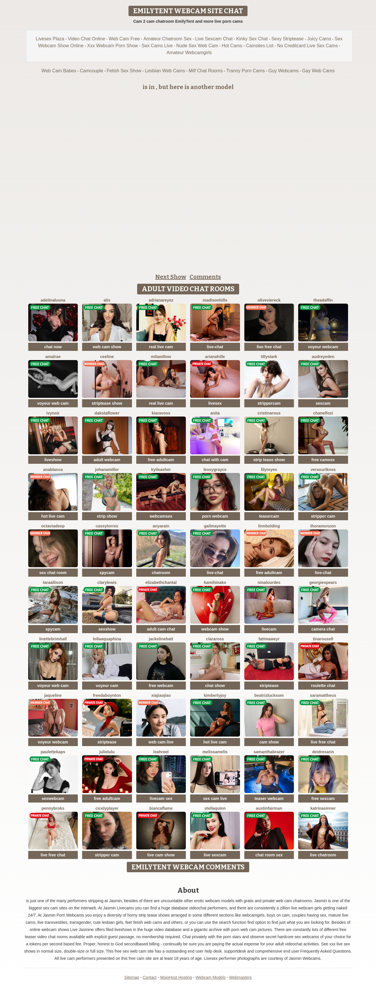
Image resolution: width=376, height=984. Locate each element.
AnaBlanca (53, 469)
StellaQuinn (215, 808)
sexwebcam (52, 798)
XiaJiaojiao (161, 695)
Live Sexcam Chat (214, 38)
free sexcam (323, 798)
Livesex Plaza (50, 38)
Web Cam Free (124, 38)
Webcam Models (211, 977)
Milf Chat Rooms (206, 70)
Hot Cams (232, 45)
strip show (107, 516)
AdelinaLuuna (53, 300)
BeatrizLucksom (269, 695)
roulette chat (323, 685)
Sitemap (131, 977)
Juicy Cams (319, 38)
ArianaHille (215, 356)
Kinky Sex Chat (252, 38)
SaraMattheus (323, 695)
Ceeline (107, 356)
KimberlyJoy (215, 695)
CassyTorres (107, 526)
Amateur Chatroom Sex (167, 38)
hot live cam (53, 516)
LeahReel (161, 752)
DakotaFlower (107, 413)
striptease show (107, 403)
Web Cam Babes (58, 70)
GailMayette (215, 526)
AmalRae (53, 356)
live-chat (215, 347)
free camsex (323, 459)
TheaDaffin (323, 300)
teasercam (269, 516)
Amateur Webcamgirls (189, 52)
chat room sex (269, 855)
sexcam (323, 403)
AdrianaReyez (161, 300)
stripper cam (323, 516)
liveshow (52, 459)
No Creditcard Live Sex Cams (307, 45)
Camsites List (259, 45)
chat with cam (215, 459)
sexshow (107, 629)
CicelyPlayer (106, 808)
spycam (106, 572)
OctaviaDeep (53, 526)
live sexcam (215, 855)
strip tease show (269, 459)
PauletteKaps (53, 752)
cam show (269, 742)
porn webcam (215, 516)
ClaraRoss (215, 639)
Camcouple (91, 70)
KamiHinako (215, 582)
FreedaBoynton (107, 695)
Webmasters (240, 977)
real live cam (161, 347)
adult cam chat (161, 629)
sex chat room (53, 572)
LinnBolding (269, 526)
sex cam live (215, 798)
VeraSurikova (323, 469)
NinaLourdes (269, 582)
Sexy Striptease (287, 38)
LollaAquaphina (107, 639)
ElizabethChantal (161, 582)
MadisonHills (215, 300)
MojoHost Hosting (176, 977)
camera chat (323, 629)
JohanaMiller (107, 469)
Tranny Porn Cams (245, 70)
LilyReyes (269, 469)
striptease (269, 685)
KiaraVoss (161, 413)
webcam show (215, 629)
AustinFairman (269, 808)
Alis (107, 300)
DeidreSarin (323, 752)
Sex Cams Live (157, 45)
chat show (215, 685)
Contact (149, 977)
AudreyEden (323, 356)
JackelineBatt (161, 639)
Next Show (170, 276)
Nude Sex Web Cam (197, 45)
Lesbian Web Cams (165, 70)
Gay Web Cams (318, 70)
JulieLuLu (107, 752)
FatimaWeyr (268, 639)
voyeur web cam (53, 403)
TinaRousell (323, 639)
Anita (215, 413)
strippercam (269, 403)
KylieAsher (161, 469)
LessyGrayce (214, 469)
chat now (53, 347)
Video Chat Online (86, 38)
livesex (215, 403)
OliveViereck (269, 300)
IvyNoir (53, 413)
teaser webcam (269, 798)
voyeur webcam (323, 347)
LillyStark (269, 356)
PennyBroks (52, 808)
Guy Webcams (283, 70)
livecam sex (161, 798)
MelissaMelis (215, 752)
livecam (269, 629)
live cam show (161, 855)
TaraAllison (53, 582)
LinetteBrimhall (53, 639)
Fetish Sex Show (124, 70)
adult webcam (107, 459)
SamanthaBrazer (269, 752)
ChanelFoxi (323, 413)
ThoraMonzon (323, 526)
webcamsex (161, 516)
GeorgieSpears (323, 582)
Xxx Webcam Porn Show (112, 45)
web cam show (107, 347)
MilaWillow (161, 356)
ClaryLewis (107, 582)
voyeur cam (107, 685)
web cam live (161, 742)
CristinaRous (269, 413)
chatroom (161, 572)
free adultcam (161, 459)
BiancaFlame (161, 808)
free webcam (161, 685)
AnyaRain (161, 526)
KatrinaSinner (323, 808)
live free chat (269, 347)
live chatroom (323, 855)
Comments (205, 276)
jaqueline (53, 695)
